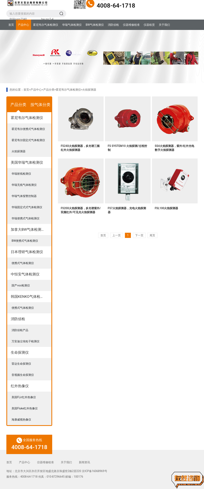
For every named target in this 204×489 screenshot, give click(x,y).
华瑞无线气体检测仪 (24, 184)
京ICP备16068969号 (94, 471)
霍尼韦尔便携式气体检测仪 (28, 129)
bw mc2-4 (47, 19)
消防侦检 (113, 24)
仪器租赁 (149, 24)
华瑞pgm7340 (18, 19)
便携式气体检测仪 (23, 263)
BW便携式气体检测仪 (25, 240)
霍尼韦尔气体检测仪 (45, 24)
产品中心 (23, 24)
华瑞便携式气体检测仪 (25, 218)
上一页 (116, 235)
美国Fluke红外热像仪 (25, 408)
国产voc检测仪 (21, 285)
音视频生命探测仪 (23, 374)
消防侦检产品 (20, 330)
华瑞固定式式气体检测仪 (27, 207)
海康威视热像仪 (21, 419)
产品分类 (48, 89)
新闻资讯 (84, 462)
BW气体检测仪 (95, 24)
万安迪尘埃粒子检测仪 (25, 341)
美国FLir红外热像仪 (24, 397)
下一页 (139, 235)
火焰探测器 (89, 89)
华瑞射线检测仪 (21, 173)
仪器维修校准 (131, 24)
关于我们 (164, 24)
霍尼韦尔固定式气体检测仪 (28, 140)
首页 (11, 24)
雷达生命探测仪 (21, 363)
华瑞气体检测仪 (72, 24)
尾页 (152, 235)
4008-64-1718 (116, 5)
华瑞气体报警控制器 (24, 196)
